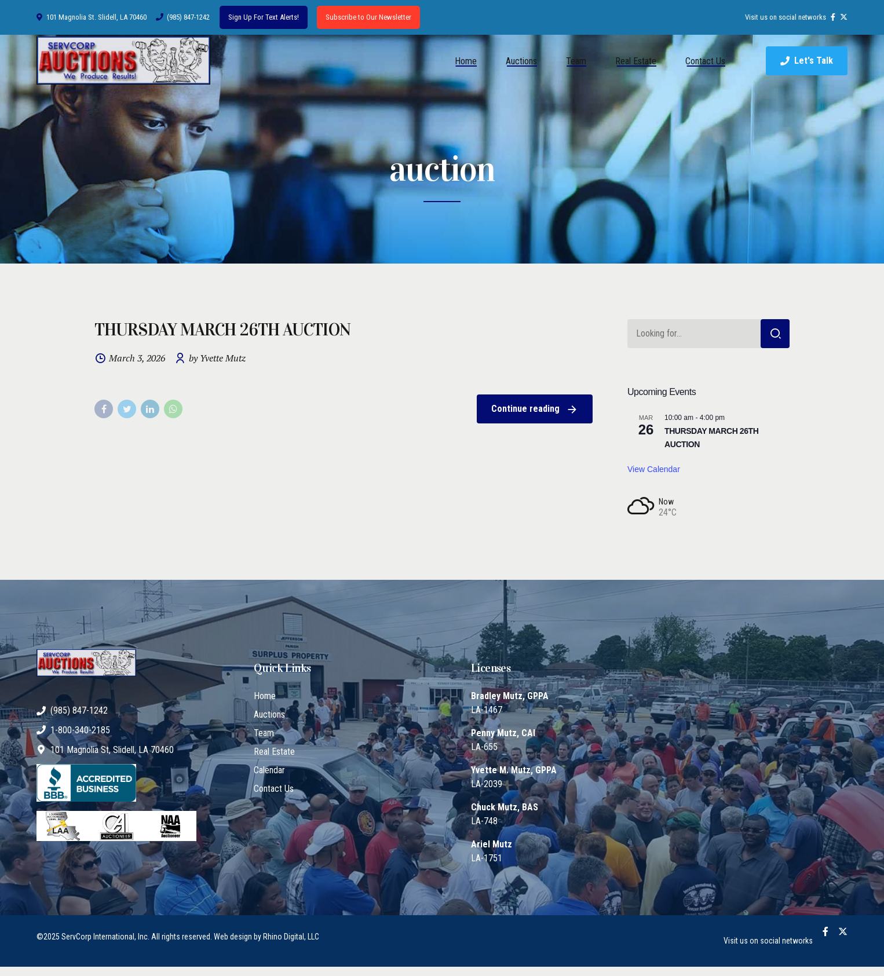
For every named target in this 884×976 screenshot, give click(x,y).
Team (576, 61)
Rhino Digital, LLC (291, 936)
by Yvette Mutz (217, 358)
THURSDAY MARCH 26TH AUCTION (222, 329)
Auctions (521, 61)
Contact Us (705, 61)
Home (466, 61)
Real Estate (635, 61)
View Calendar (653, 469)
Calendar (269, 770)
